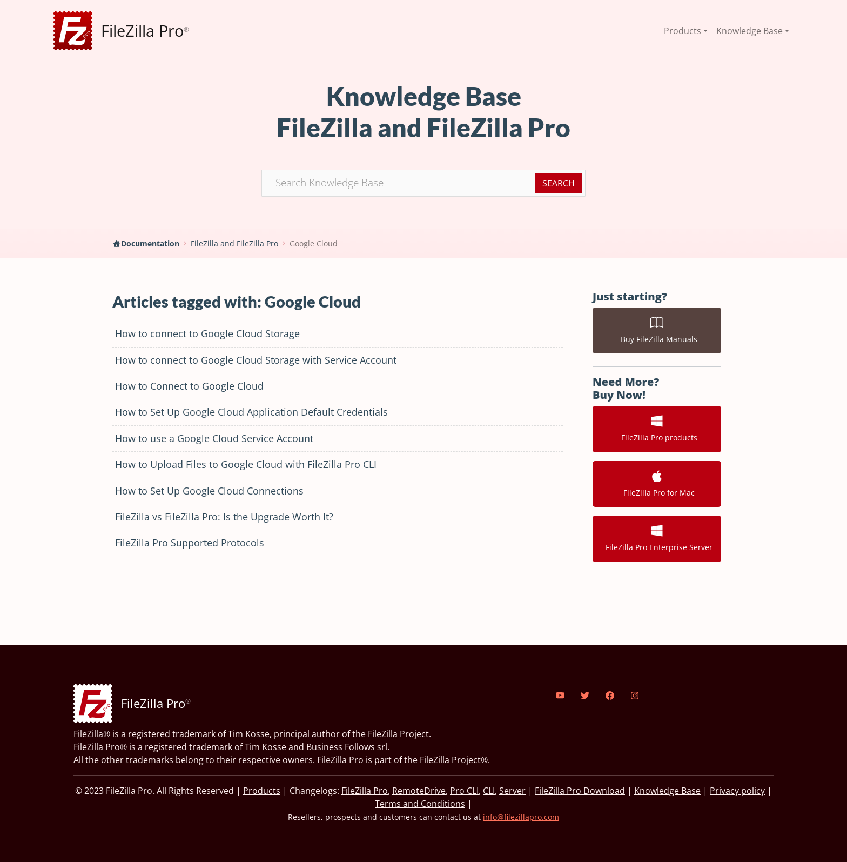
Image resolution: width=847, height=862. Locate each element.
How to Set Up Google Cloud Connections (209, 490)
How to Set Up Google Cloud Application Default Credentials (251, 411)
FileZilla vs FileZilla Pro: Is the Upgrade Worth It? (224, 516)
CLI (489, 791)
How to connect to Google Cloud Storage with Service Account (255, 359)
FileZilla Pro (364, 791)
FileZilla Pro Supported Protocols (189, 542)
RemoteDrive (419, 791)
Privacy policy (737, 791)
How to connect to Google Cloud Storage (207, 333)
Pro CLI (464, 791)
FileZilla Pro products (657, 429)
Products (261, 791)
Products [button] (682, 31)
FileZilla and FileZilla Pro (234, 243)
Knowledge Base (667, 791)
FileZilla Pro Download (580, 791)
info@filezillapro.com (521, 817)
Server (512, 791)
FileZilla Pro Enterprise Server (656, 538)
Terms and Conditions (420, 804)
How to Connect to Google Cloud (189, 385)
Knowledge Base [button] (749, 31)
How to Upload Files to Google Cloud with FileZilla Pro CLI (246, 464)
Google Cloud (314, 243)
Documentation (150, 243)
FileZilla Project (450, 760)
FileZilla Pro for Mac (657, 484)
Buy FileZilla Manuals (656, 330)
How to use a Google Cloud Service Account (214, 438)
